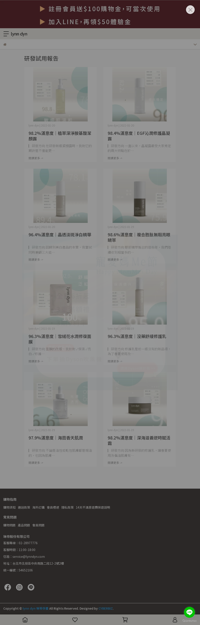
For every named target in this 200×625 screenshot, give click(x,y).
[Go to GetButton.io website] (189, 620)
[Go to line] (189, 612)
